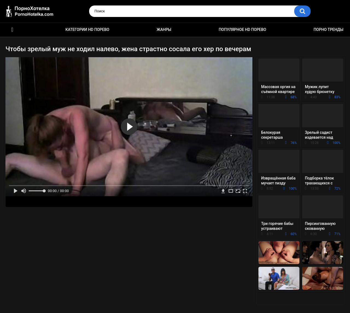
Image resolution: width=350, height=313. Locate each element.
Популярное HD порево (242, 29)
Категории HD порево (87, 29)
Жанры (164, 29)
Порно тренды (328, 29)
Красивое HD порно (12, 30)
